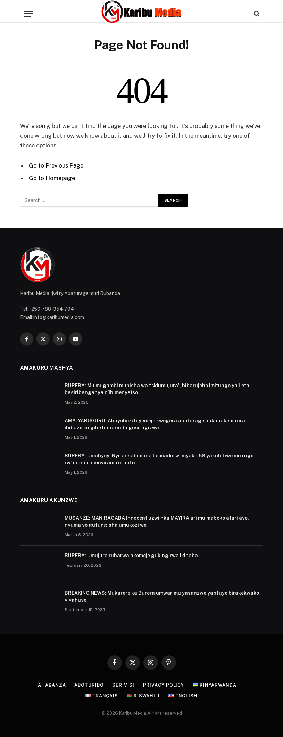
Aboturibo (89, 684)
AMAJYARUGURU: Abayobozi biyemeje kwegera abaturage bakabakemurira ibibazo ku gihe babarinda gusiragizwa (155, 424)
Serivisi (123, 684)
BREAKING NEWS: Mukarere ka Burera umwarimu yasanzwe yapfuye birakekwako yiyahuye (162, 596)
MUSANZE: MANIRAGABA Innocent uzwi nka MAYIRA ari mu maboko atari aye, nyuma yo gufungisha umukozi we (157, 521)
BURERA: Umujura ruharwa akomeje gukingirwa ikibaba (131, 555)
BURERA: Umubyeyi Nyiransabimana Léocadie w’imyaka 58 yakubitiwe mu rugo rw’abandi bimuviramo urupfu (159, 459)
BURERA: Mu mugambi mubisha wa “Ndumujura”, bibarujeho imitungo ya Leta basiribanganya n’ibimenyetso (157, 388)
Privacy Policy (164, 684)
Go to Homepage (52, 178)
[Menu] (28, 14)
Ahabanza (51, 684)
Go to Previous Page (56, 165)
